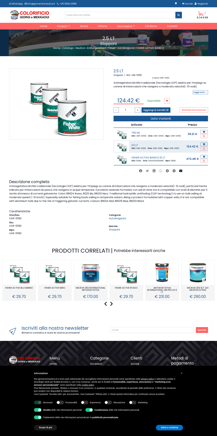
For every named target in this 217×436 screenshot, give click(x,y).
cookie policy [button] (88, 385)
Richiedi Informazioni (194, 110)
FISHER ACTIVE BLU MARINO (19, 288)
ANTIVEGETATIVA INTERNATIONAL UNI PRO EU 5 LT (162, 290)
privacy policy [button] (147, 379)
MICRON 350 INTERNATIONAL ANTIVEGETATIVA (90, 289)
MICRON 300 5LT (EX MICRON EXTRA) (198, 289)
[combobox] (119, 15)
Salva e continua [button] (169, 427)
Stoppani (114, 229)
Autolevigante (117, 218)
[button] (181, 373)
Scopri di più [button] (45, 427)
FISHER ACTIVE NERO (54, 288)
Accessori (96, 364)
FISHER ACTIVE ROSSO (126, 288)
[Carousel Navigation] (108, 304)
